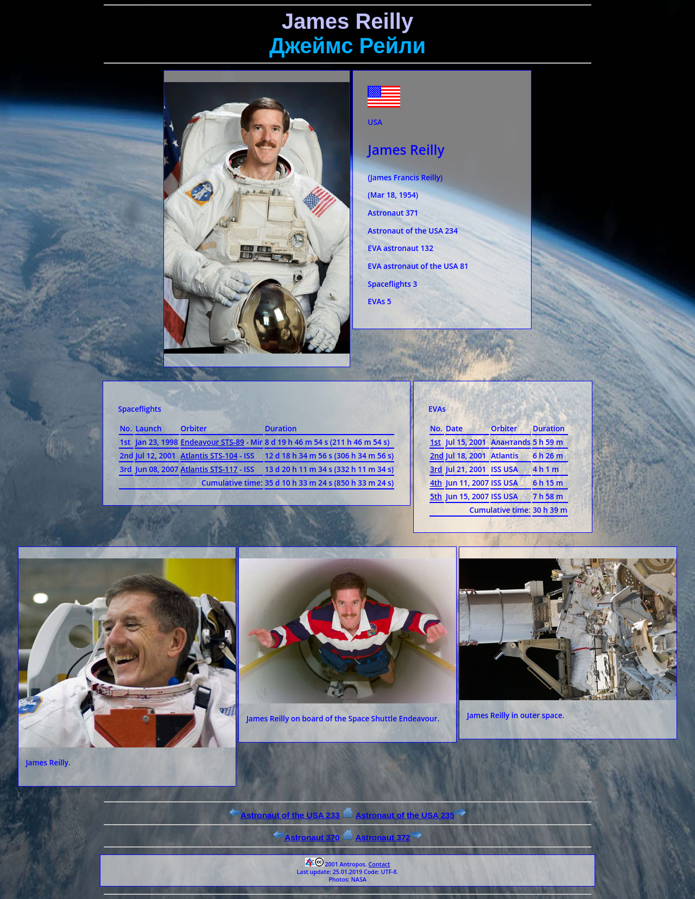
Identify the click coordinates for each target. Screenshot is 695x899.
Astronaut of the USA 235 (410, 815)
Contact (379, 864)
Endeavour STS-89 (212, 442)
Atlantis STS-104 (209, 455)
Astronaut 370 (306, 837)
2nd (437, 455)
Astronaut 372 (388, 837)
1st (435, 442)
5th (436, 496)
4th (436, 482)
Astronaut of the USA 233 (284, 815)
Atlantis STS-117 (209, 469)
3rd (436, 469)
